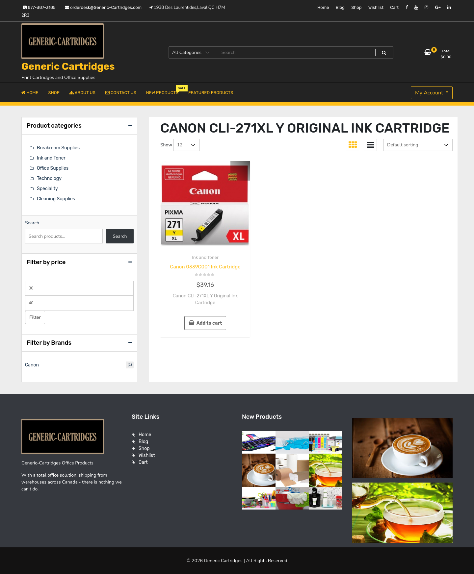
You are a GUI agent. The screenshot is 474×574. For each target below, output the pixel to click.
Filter (35, 317)
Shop (356, 7)
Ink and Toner (205, 257)
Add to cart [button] (209, 323)
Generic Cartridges (68, 66)
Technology (49, 178)
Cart (394, 7)
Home (323, 7)
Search (32, 223)
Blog (340, 7)
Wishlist (375, 7)
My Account (429, 92)
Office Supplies (52, 168)
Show (166, 145)
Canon (32, 365)
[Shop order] (418, 145)
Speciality (47, 188)
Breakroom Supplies (58, 148)
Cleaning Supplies (56, 199)
